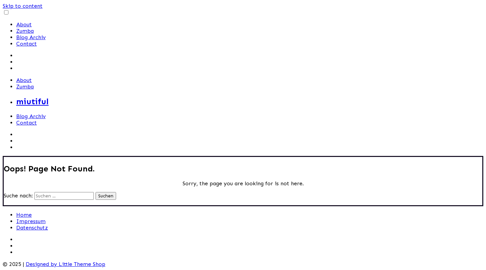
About (24, 24)
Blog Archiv (31, 37)
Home (24, 215)
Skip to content (23, 6)
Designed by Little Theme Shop (65, 264)
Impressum (31, 221)
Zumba (25, 31)
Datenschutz (32, 227)
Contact (26, 43)
